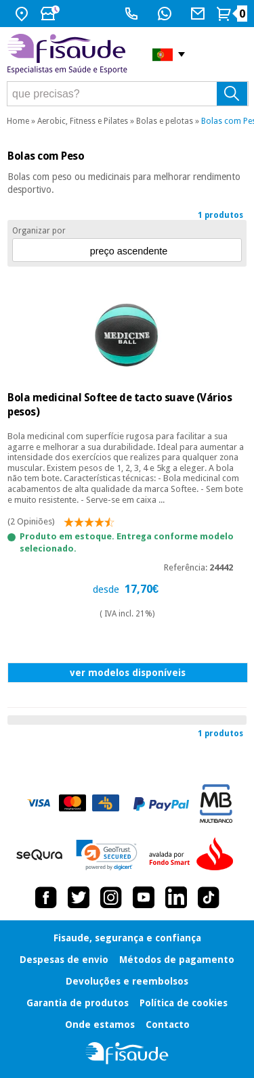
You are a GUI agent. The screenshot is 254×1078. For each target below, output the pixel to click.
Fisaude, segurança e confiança (127, 938)
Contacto (168, 1024)
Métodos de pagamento (176, 959)
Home (18, 121)
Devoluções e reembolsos (127, 981)
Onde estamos (100, 1024)
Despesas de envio (64, 959)
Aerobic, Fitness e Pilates (82, 121)
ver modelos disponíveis (128, 672)
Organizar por (39, 230)
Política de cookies (184, 1002)
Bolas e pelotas (164, 121)
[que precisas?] (128, 93)
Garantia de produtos (77, 1002)
